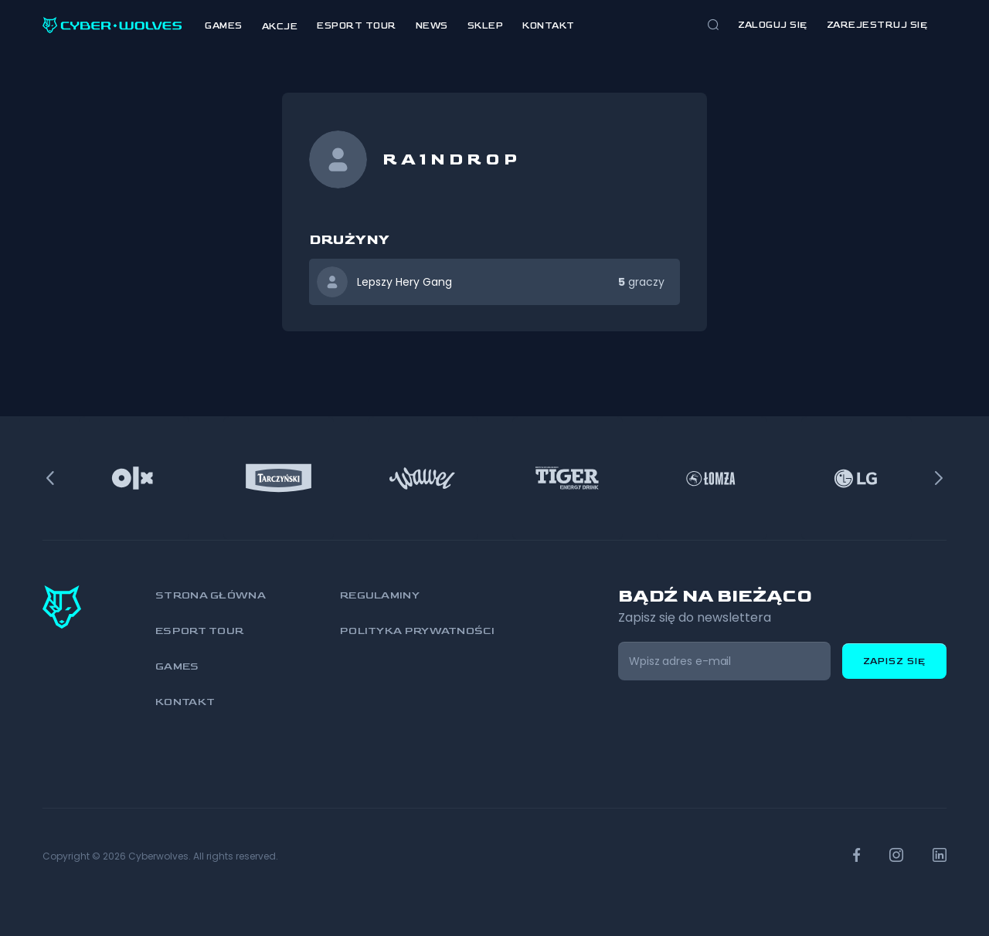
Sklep (485, 26)
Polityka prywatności (417, 630)
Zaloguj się (772, 25)
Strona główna (210, 595)
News (432, 26)
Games (224, 26)
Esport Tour (356, 26)
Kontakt (548, 26)
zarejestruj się (877, 25)
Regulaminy (380, 595)
